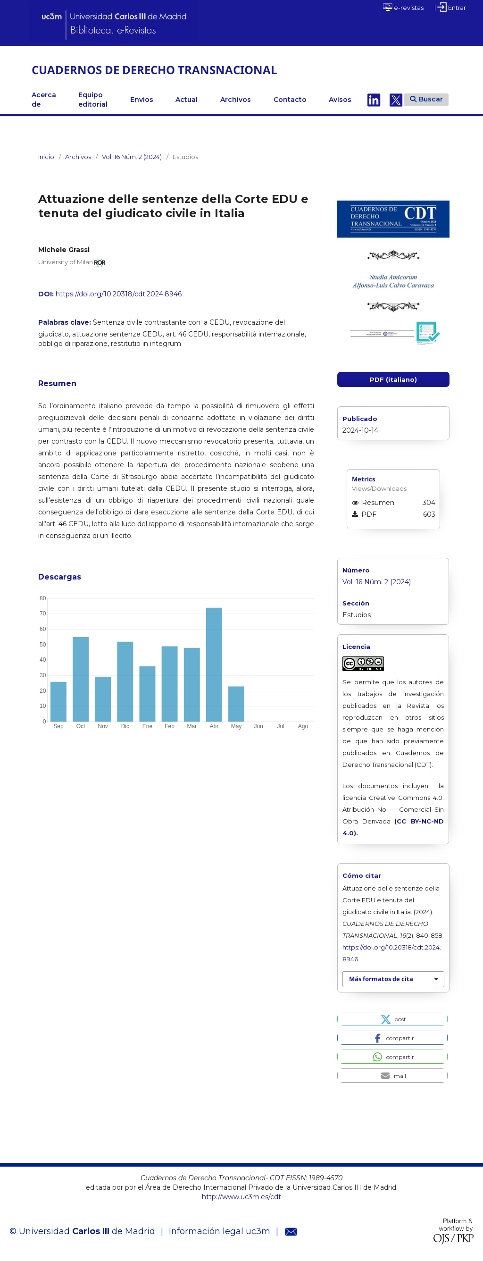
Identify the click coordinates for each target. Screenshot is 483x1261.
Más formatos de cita (381, 979)
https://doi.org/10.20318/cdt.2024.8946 (119, 294)
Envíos (141, 99)
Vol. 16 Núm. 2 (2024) (132, 156)
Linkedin (374, 99)
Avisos (340, 99)
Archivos (235, 99)
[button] (392, 1019)
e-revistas (403, 7)
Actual (186, 99)
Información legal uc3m (219, 1231)
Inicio (46, 156)
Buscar (426, 99)
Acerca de (44, 100)
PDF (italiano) (393, 379)
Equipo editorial (93, 100)
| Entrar (450, 7)
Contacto (290, 99)
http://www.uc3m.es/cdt (241, 1197)
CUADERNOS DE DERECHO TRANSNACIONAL (154, 69)
